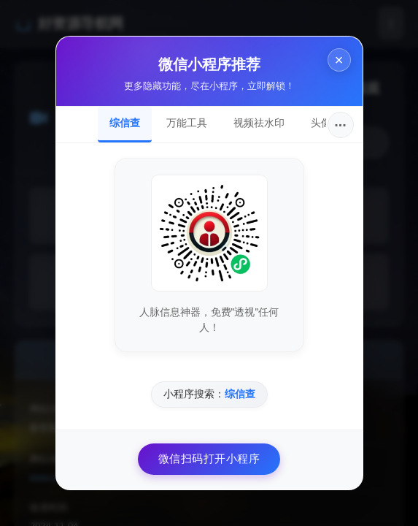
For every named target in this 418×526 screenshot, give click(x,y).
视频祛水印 (259, 123)
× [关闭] (339, 60)
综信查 (124, 123)
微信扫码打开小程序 (209, 458)
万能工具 (186, 123)
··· (340, 125)
